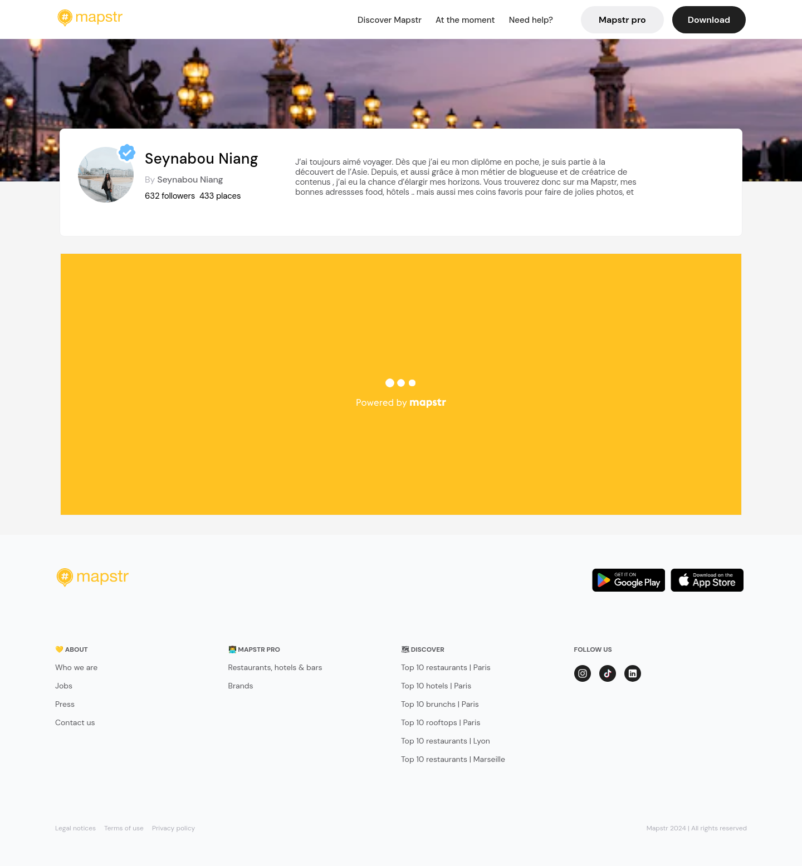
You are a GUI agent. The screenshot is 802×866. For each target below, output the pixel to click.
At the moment (465, 20)
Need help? (531, 20)
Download (709, 20)
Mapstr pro (622, 20)
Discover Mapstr (390, 20)
